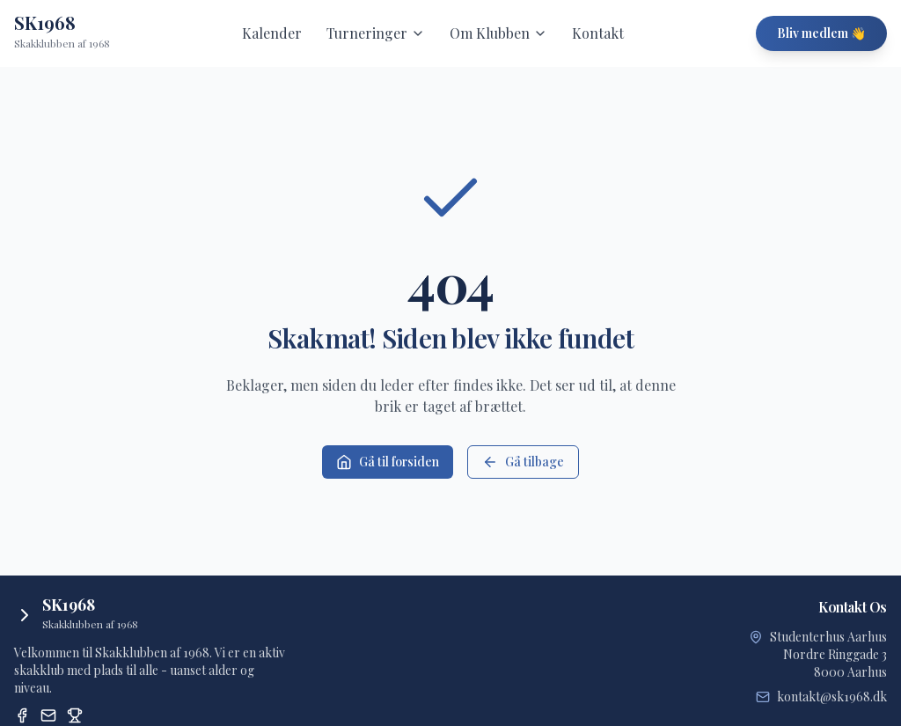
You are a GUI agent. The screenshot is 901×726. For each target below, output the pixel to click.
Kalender (272, 33)
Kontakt (598, 33)
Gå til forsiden (387, 461)
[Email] (48, 715)
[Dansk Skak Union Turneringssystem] (75, 715)
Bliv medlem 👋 (821, 33)
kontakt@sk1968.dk (832, 696)
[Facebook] (22, 715)
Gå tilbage (523, 461)
